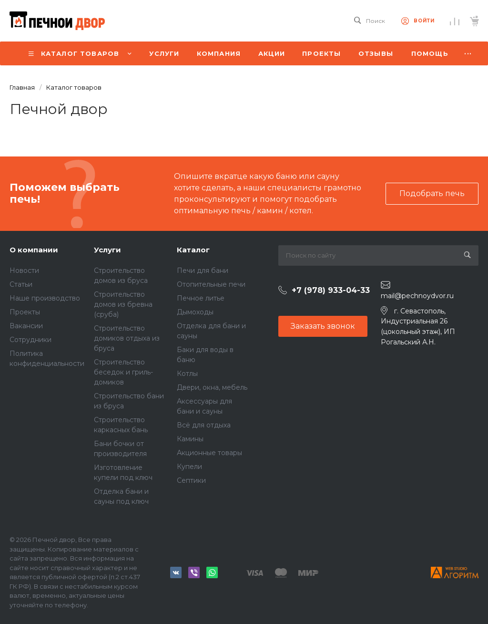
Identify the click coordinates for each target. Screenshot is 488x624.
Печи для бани (202, 270)
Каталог (193, 249)
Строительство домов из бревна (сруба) (123, 304)
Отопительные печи (211, 284)
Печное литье (200, 298)
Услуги (107, 249)
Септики (191, 480)
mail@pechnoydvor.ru (417, 295)
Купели (189, 466)
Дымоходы (195, 312)
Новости (24, 270)
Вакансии (26, 326)
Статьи (21, 284)
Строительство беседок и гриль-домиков (123, 372)
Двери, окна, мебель (212, 387)
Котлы (187, 373)
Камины (190, 439)
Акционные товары (209, 452)
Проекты (25, 312)
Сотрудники (30, 339)
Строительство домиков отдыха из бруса (127, 338)
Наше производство (45, 298)
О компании (34, 249)
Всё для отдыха (204, 425)
